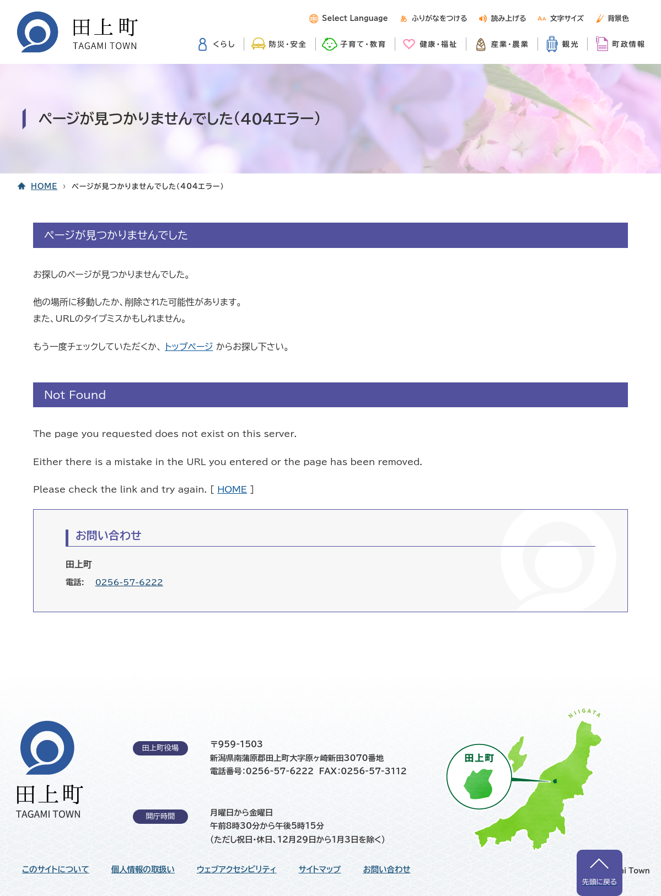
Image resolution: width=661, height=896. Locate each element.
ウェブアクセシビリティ (237, 869)
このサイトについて (55, 869)
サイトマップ (320, 869)
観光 (570, 44)
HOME (44, 186)
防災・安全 (288, 44)
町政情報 (629, 44)
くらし (224, 44)
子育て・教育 (363, 44)
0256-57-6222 (129, 582)
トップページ (189, 346)
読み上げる (508, 18)
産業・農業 (510, 44)
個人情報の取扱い (143, 869)
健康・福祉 (439, 44)
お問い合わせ (386, 869)
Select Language (355, 18)
